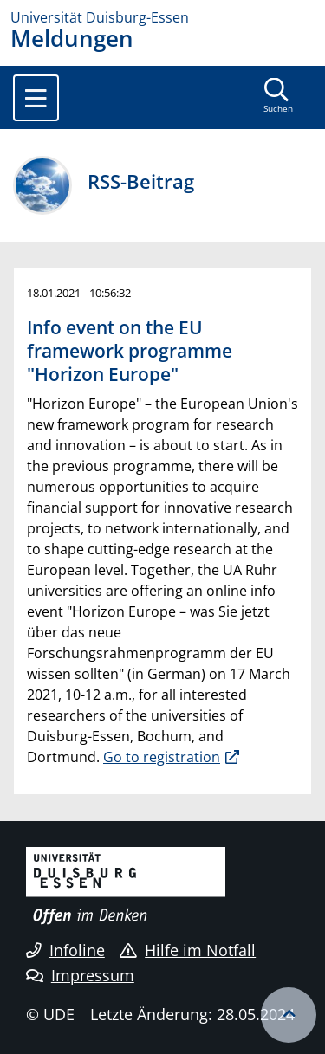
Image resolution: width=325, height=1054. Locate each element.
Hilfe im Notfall (188, 950)
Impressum (80, 975)
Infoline (65, 950)
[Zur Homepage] (162, 17)
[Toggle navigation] (36, 97)
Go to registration (161, 756)
